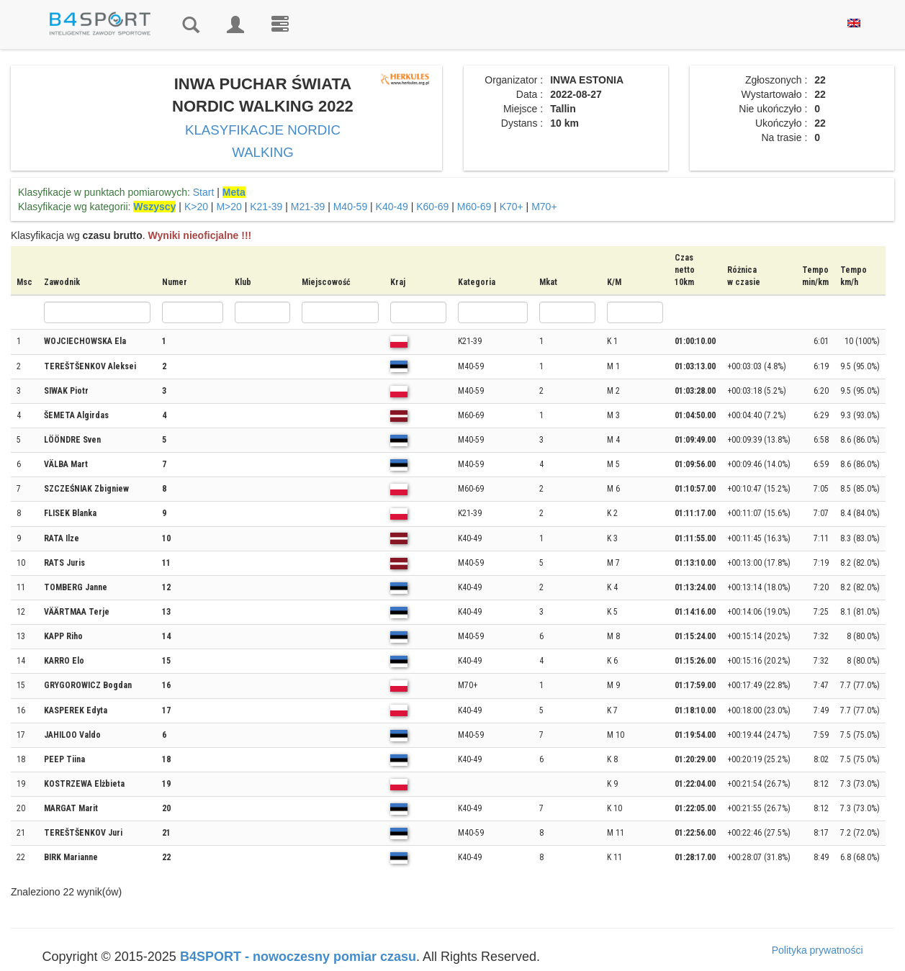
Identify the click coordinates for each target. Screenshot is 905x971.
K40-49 (392, 206)
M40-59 (350, 206)
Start (204, 192)
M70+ (544, 206)
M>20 (228, 206)
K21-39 (266, 206)
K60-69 (432, 206)
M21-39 (308, 206)
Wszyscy (154, 206)
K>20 (196, 206)
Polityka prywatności (817, 950)
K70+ (511, 206)
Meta (234, 192)
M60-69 (474, 206)
